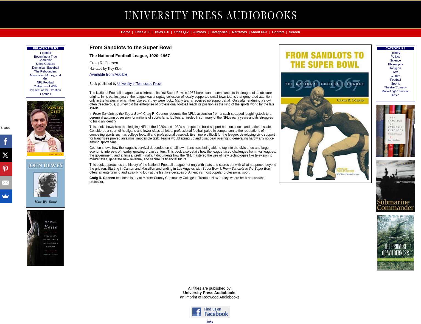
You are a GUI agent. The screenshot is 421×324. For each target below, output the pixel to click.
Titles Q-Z (181, 32)
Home (125, 32)
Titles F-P (162, 32)
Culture (395, 75)
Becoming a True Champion (45, 58)
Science (395, 60)
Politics (395, 56)
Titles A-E (142, 32)
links (209, 321)
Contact (278, 32)
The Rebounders (45, 71)
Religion (395, 68)
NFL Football (45, 82)
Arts (395, 72)
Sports (395, 83)
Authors (199, 32)
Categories (219, 32)
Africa (395, 95)
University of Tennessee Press (139, 84)
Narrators (239, 32)
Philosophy (395, 64)
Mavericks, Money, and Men (45, 77)
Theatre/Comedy (395, 87)
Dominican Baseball (45, 67)
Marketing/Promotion (395, 91)
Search (294, 32)
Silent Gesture (45, 63)
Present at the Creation (45, 90)
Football (45, 52)
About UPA (259, 32)
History (395, 52)
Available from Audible (108, 74)
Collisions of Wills (45, 86)
